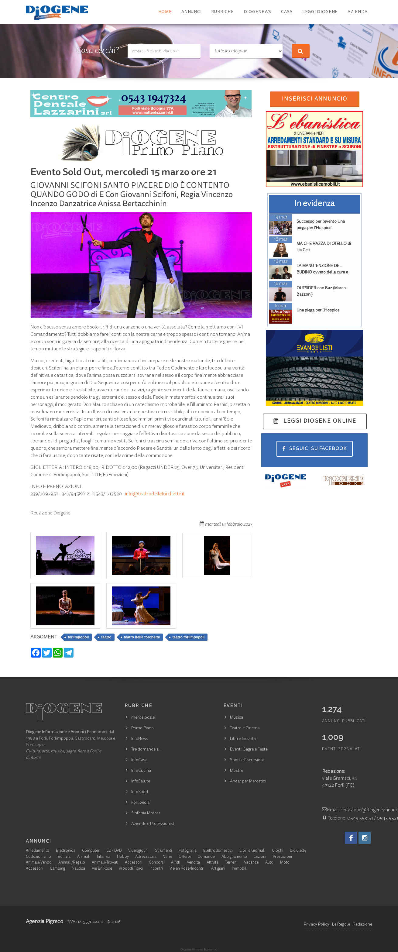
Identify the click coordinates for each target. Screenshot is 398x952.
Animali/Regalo (71, 863)
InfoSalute (140, 781)
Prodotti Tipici (131, 869)
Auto (269, 863)
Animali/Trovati (105, 863)
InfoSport (140, 792)
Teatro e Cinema (245, 728)
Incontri (156, 869)
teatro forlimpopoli (188, 637)
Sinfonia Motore (145, 813)
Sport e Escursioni (247, 760)
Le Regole (341, 925)
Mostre (236, 771)
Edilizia (64, 857)
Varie (167, 857)
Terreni (231, 863)
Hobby (123, 857)
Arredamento (37, 851)
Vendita (193, 863)
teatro (106, 637)
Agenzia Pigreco (44, 922)
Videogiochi (138, 851)
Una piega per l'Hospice (318, 310)
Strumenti (163, 851)
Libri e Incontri (243, 739)
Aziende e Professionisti (153, 824)
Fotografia (188, 851)
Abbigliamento (234, 857)
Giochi (277, 851)
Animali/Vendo (39, 863)
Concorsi (157, 863)
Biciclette (298, 851)
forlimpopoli (78, 637)
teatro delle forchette (142, 637)
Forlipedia (140, 803)
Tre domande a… (146, 750)
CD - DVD (114, 851)
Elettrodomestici (218, 851)
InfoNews (139, 739)
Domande (206, 857)
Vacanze (251, 863)
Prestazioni (282, 857)
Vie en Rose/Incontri (187, 869)
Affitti (175, 863)
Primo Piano (142, 728)
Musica (236, 718)
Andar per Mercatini (248, 781)
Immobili (239, 869)
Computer (91, 851)
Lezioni (260, 857)
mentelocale (143, 718)
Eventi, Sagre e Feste (249, 750)
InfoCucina (141, 771)
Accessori (133, 863)
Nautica (78, 869)
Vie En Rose (102, 869)
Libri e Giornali (252, 851)
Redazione (362, 925)
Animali (83, 857)
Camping (57, 869)
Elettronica (65, 851)
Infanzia (103, 857)
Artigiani (218, 869)
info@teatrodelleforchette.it (155, 494)
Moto (285, 863)
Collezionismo (38, 857)
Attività (212, 863)
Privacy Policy (316, 925)
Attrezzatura (145, 857)
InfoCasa (139, 760)
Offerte (185, 857)
